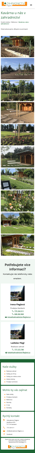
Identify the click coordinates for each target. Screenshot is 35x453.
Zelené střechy (10, 379)
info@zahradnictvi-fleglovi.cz (15, 431)
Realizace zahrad (11, 371)
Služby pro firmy (11, 374)
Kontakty (9, 408)
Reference (14, 22)
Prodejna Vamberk (11, 397)
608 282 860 (19, 314)
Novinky (8, 402)
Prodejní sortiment (12, 382)
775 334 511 (19, 311)
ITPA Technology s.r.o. (21, 442)
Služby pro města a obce (13, 376)
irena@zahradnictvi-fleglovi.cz (19, 317)
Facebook (9, 434)
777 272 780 (19, 349)
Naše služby (9, 394)
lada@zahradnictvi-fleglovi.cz (19, 352)
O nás (8, 405)
